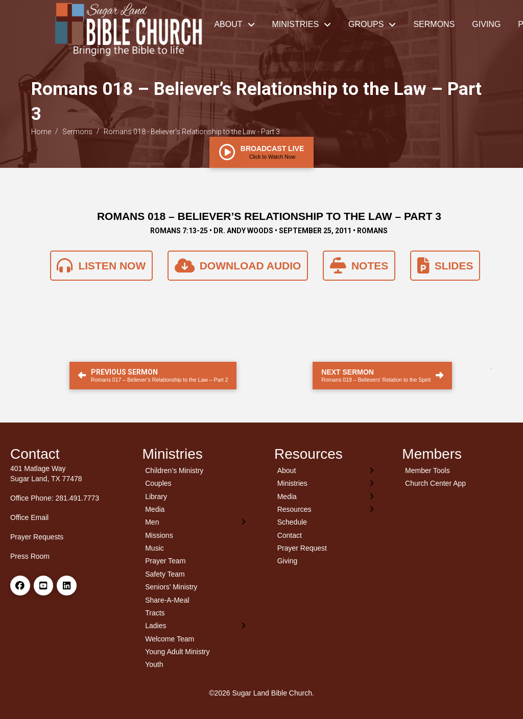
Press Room (30, 556)
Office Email (29, 517)
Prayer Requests (36, 537)
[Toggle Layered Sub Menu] (195, 522)
